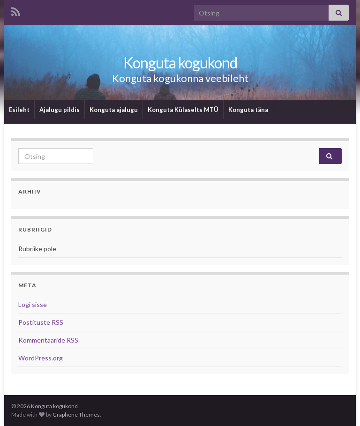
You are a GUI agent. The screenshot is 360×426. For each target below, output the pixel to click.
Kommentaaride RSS (48, 340)
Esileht (19, 109)
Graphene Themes (76, 414)
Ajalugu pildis (59, 109)
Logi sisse (32, 304)
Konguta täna (248, 109)
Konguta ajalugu (114, 109)
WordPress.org (40, 358)
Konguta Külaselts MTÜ (183, 109)
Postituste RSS (40, 322)
